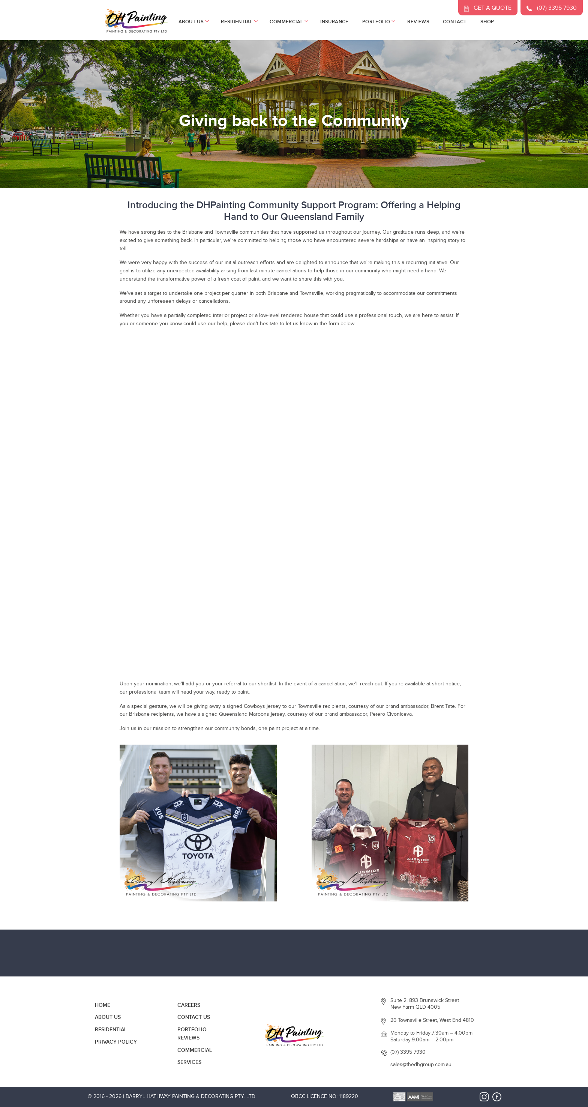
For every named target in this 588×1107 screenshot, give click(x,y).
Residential (238, 22)
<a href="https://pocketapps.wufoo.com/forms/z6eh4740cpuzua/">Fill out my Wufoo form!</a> (294, 507)
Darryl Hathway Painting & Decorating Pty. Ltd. (191, 1096)
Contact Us (193, 1017)
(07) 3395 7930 (408, 1052)
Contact (455, 22)
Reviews (418, 22)
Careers (188, 1005)
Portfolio (378, 22)
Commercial (288, 22)
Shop (487, 22)
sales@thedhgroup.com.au (421, 1065)
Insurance (334, 22)
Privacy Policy (116, 1042)
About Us (192, 22)
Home (102, 1005)
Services (189, 1062)
